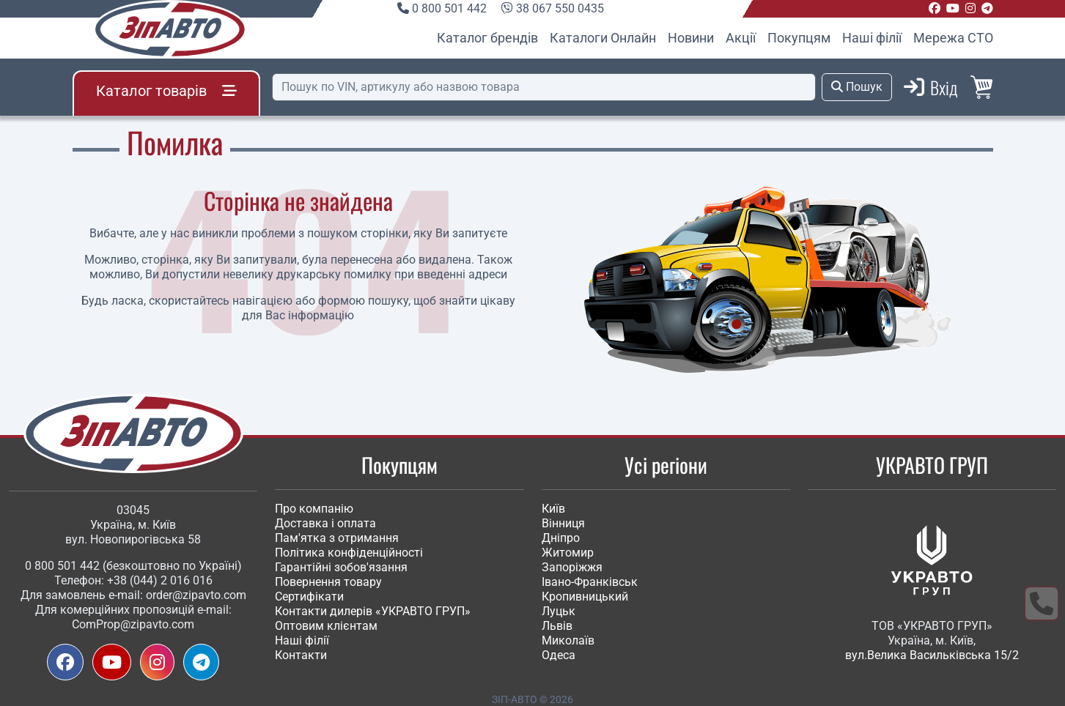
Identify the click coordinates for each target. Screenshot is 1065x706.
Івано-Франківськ (590, 582)
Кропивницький (585, 596)
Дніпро (561, 538)
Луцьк (558, 611)
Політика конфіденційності (349, 553)
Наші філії (872, 37)
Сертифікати (309, 596)
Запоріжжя (572, 567)
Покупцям (798, 37)
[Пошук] (544, 87)
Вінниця (563, 523)
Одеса (558, 655)
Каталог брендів (487, 37)
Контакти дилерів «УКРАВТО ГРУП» (373, 611)
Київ (553, 509)
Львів (557, 626)
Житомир (568, 553)
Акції (741, 37)
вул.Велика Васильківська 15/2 (932, 655)
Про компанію (314, 509)
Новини (691, 37)
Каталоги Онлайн (603, 37)
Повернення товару (328, 582)
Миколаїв (568, 640)
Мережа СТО (953, 37)
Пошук (856, 87)
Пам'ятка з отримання (337, 538)
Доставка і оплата (325, 523)
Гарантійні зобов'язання (341, 567)
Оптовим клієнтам (326, 626)
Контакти (301, 655)
